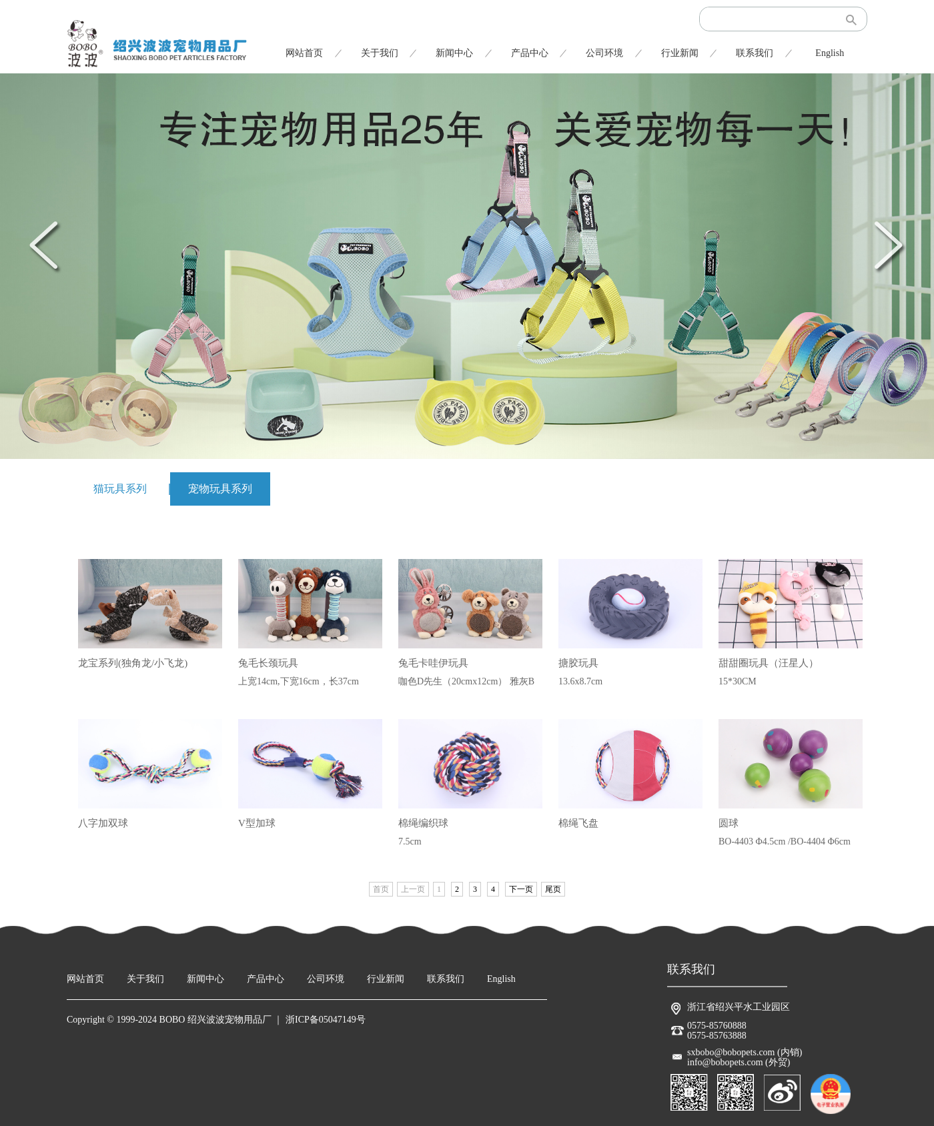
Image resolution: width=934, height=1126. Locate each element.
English (829, 53)
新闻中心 (454, 53)
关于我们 (379, 53)
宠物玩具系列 (220, 488)
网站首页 (304, 53)
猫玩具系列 (120, 488)
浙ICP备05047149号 (326, 1020)
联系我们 (754, 53)
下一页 (521, 889)
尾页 (553, 889)
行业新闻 (679, 53)
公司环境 (604, 53)
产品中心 (529, 53)
